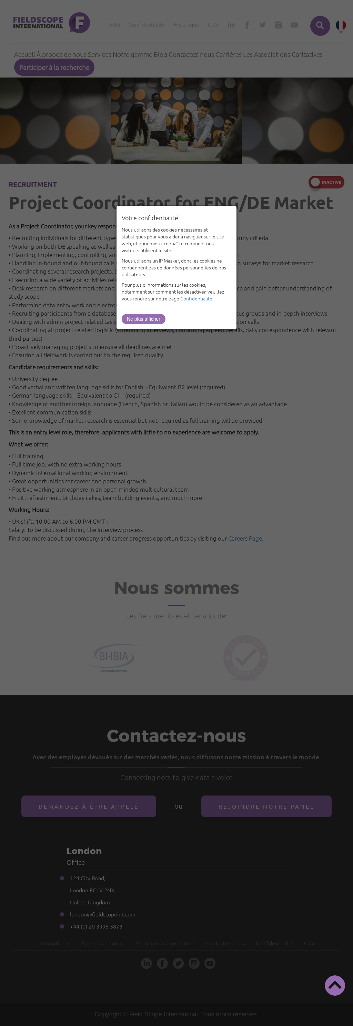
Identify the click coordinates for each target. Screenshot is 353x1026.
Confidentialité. (196, 298)
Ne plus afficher (143, 319)
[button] (335, 985)
